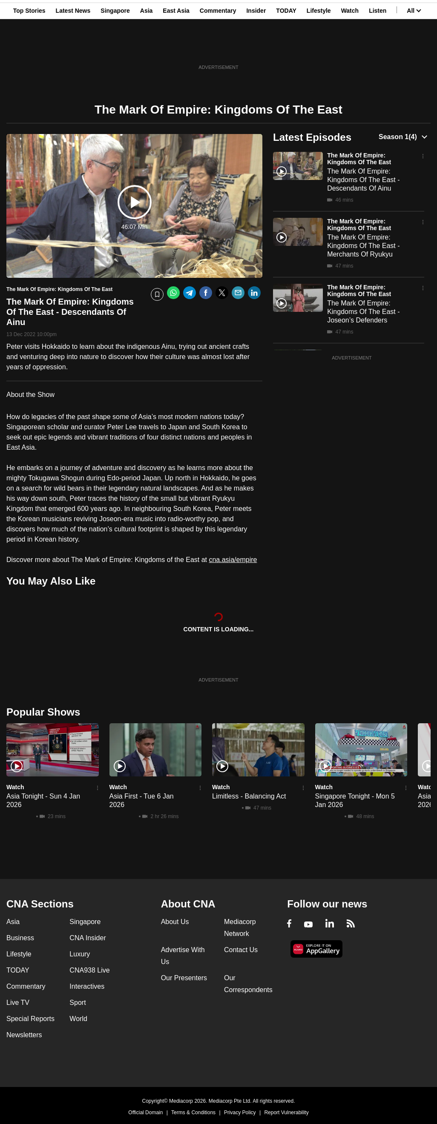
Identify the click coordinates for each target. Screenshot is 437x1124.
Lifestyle (319, 48)
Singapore (115, 48)
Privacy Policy (240, 1112)
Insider (256, 48)
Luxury (79, 954)
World (78, 1018)
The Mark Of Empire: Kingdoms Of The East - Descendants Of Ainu (363, 180)
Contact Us (241, 949)
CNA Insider (87, 937)
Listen (377, 48)
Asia (146, 48)
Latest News (73, 48)
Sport (77, 1002)
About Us (175, 921)
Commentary (218, 48)
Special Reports (30, 1018)
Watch (350, 48)
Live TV (17, 1002)
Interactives (86, 986)
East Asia (176, 48)
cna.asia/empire (233, 559)
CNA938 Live (89, 970)
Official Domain (145, 1112)
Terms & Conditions (193, 1112)
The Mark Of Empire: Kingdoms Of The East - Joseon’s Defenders (363, 312)
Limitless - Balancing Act (249, 796)
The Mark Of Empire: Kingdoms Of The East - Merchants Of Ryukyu (363, 246)
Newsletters (24, 1034)
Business (20, 937)
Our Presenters (184, 977)
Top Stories (29, 48)
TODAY (286, 48)
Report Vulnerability (286, 1112)
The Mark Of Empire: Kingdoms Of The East (359, 158)
